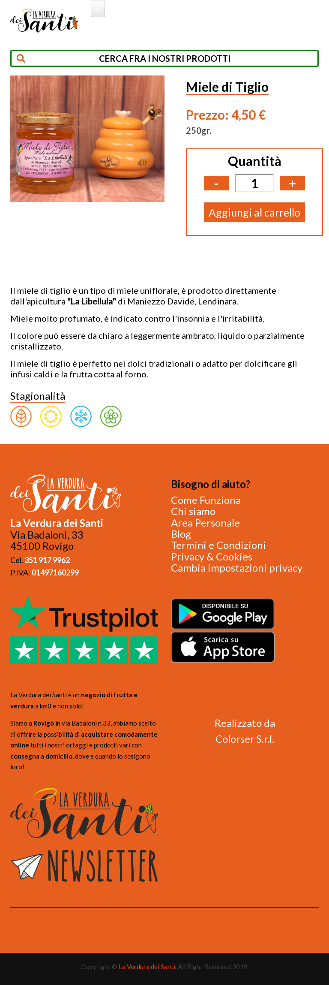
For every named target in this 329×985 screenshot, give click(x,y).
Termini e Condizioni (218, 545)
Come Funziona (206, 500)
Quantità (254, 161)
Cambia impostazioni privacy (236, 567)
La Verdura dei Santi (147, 966)
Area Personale (205, 522)
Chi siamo (193, 511)
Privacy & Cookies (211, 556)
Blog (181, 533)
